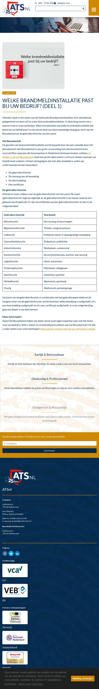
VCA (4, 580)
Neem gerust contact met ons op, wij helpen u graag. (67, 328)
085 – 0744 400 (45, 3)
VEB (3, 600)
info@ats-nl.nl (63, 3)
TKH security (7, 627)
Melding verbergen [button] (83, 678)
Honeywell (6, 667)
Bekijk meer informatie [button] (30, 684)
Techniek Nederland (9, 647)
